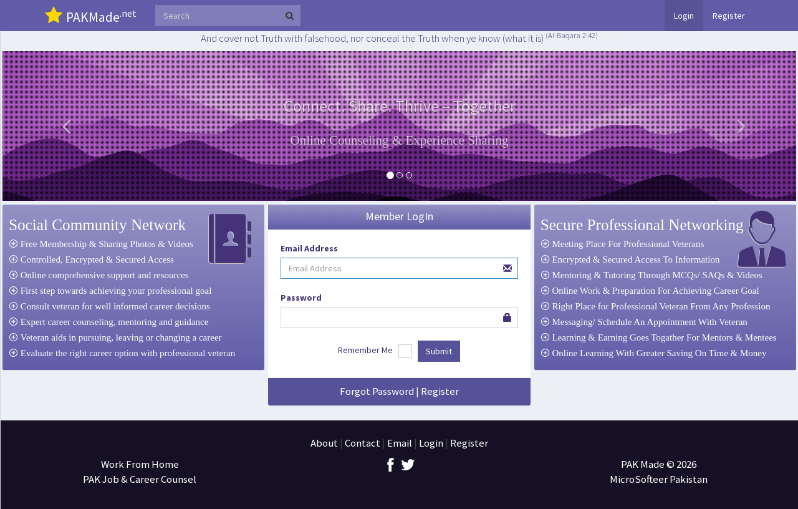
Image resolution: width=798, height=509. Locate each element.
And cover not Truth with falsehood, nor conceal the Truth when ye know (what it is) (399, 38)
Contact (362, 443)
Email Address (309, 248)
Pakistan (689, 479)
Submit (439, 351)
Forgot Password (377, 391)
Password (301, 297)
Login (684, 15)
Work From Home (140, 464)
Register (729, 15)
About (324, 443)
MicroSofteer (640, 479)
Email (399, 443)
